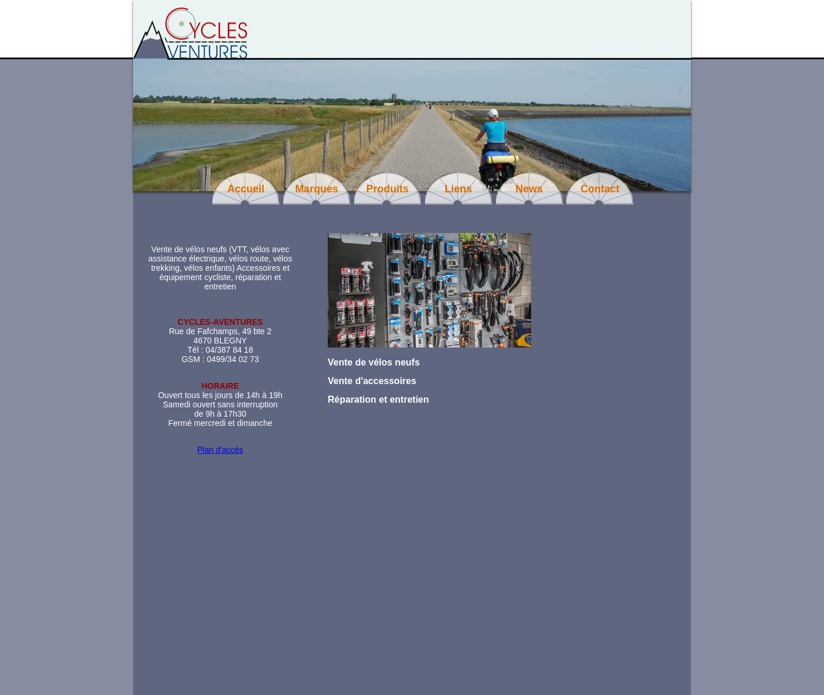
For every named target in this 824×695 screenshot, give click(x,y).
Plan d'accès (220, 449)
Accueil (245, 189)
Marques (316, 189)
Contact (600, 189)
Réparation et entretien (378, 399)
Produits (387, 189)
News (529, 189)
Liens (458, 189)
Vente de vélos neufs (374, 362)
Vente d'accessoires (372, 381)
